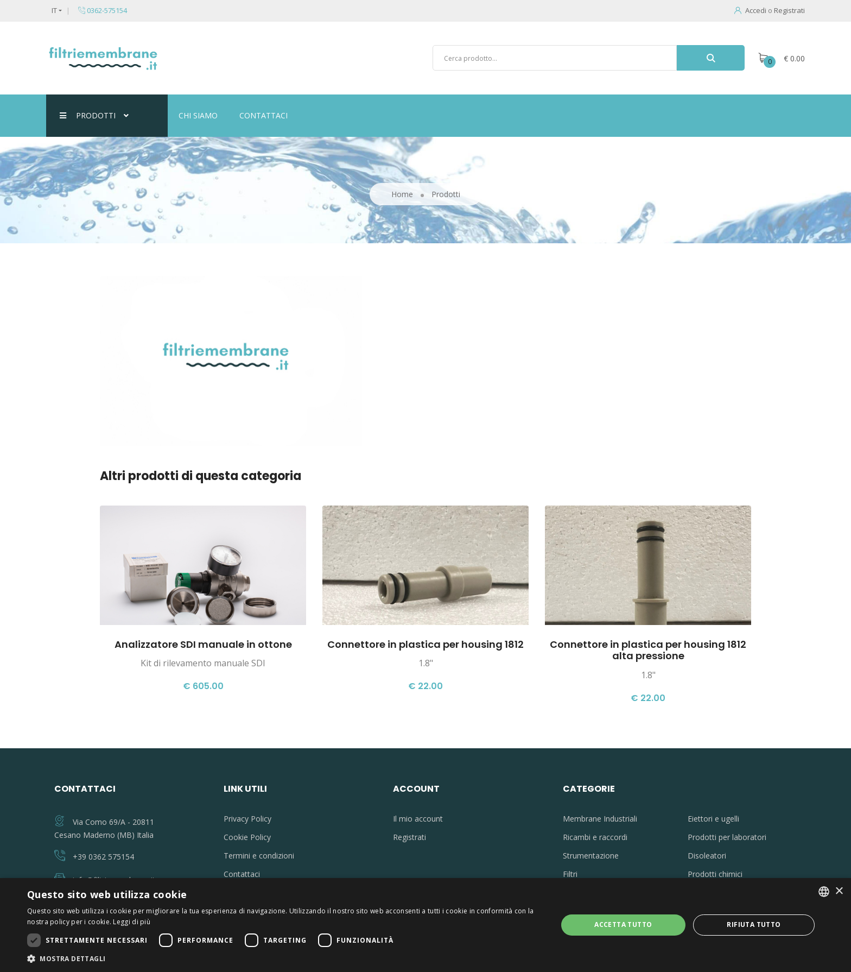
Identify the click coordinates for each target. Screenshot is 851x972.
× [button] (839, 891)
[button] (284, 958)
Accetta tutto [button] (623, 924)
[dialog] (425, 925)
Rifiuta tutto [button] (753, 924)
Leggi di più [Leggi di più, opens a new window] (131, 921)
